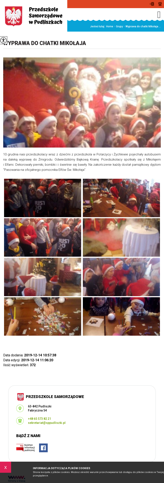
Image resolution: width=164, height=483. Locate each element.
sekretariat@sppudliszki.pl (151, 4)
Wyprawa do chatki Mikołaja (44, 43)
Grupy (118, 26)
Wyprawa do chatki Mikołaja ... (142, 26)
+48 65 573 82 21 (160, 4)
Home (109, 26)
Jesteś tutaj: (98, 26)
